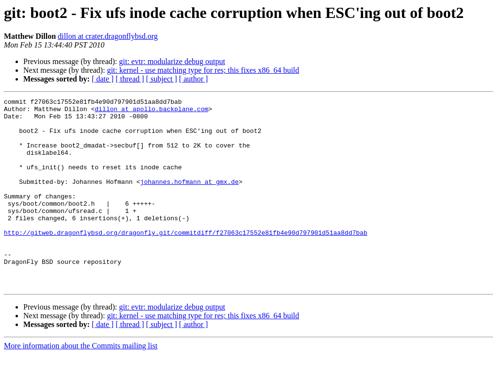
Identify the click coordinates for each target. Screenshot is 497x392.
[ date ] (103, 79)
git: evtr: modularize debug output (172, 61)
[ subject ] (161, 79)
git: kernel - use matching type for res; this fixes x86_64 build (203, 70)
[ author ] (193, 79)
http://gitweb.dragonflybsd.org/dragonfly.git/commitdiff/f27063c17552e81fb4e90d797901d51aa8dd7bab (185, 260)
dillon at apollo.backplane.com (151, 111)
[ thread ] (130, 79)
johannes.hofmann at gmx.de (189, 199)
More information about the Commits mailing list (80, 383)
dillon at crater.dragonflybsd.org (108, 36)
